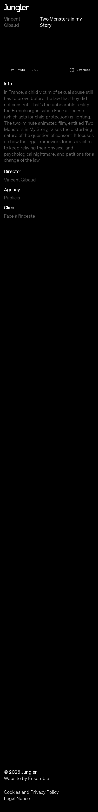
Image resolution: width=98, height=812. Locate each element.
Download (83, 69)
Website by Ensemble (26, 778)
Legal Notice (17, 798)
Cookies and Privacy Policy (31, 792)
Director (12, 171)
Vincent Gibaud (12, 22)
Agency (12, 189)
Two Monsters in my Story (61, 22)
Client (10, 207)
